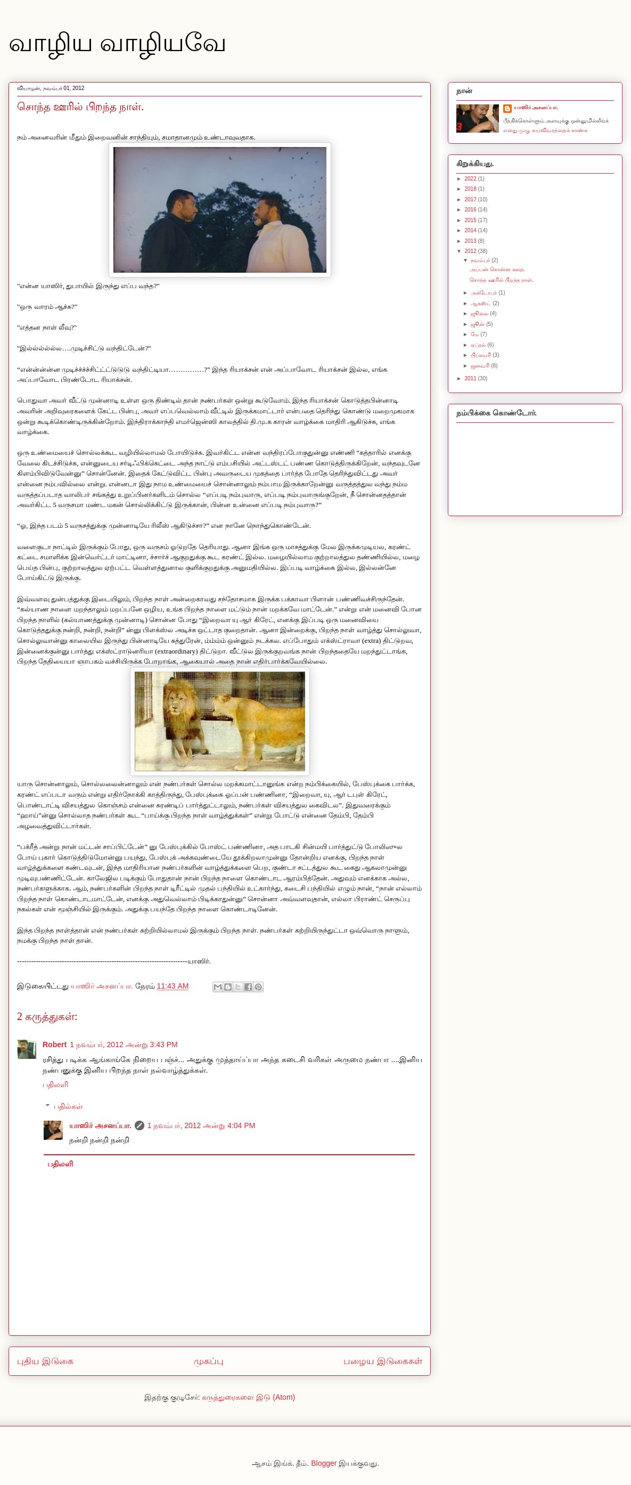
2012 (471, 251)
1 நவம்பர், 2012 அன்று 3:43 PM (124, 1044)
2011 (471, 378)
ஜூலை (480, 313)
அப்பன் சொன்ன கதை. (497, 269)
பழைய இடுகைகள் (382, 1361)
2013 (471, 241)
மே (475, 334)
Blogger (324, 1463)
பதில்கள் (68, 1106)
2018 (471, 189)
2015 (471, 220)
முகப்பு (209, 1361)
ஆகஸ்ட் (482, 303)
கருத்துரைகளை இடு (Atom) (248, 1397)
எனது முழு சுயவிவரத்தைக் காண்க (545, 130)
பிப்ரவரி (482, 355)
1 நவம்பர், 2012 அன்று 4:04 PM (201, 1125)
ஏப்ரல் (479, 345)
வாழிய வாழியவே (118, 42)
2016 (471, 210)
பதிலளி (55, 1084)
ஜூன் (478, 324)
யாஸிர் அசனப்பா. (100, 1125)
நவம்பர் (481, 260)
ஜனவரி (481, 366)
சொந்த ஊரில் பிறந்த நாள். (502, 280)
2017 (471, 199)
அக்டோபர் (484, 293)
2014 (471, 230)
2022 (471, 179)
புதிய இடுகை (45, 1361)
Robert (55, 1044)
